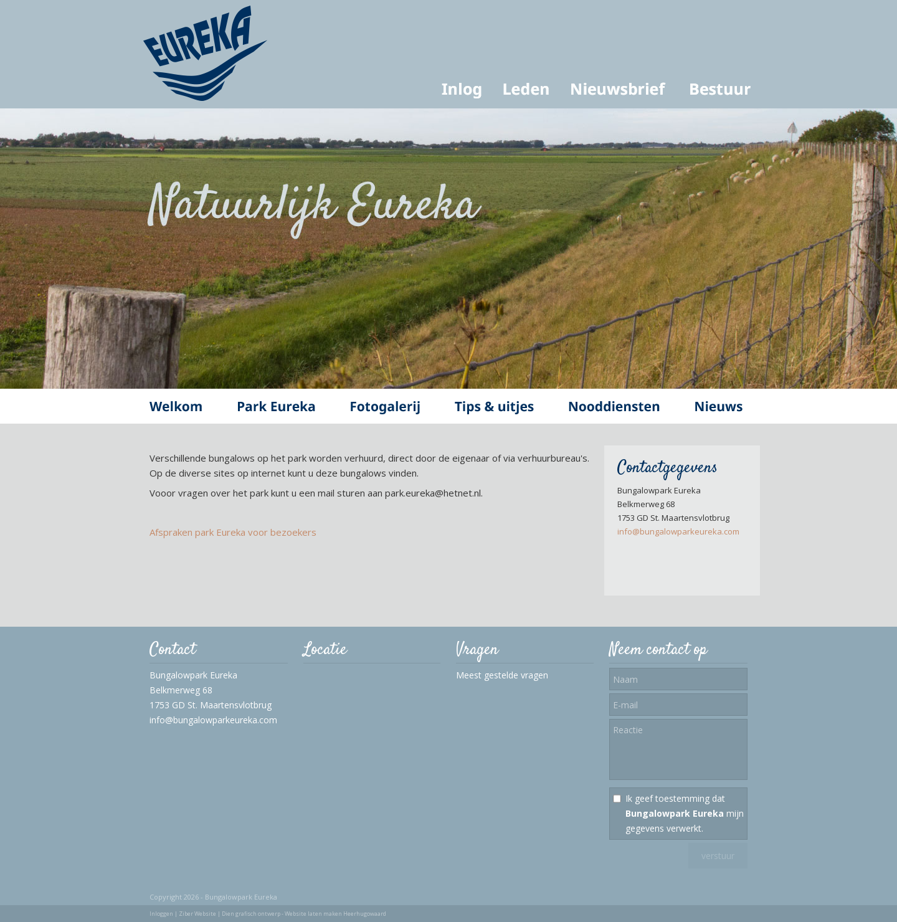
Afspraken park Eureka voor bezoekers (233, 532)
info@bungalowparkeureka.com (678, 531)
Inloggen (161, 914)
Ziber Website (197, 914)
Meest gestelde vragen (502, 675)
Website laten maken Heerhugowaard (335, 914)
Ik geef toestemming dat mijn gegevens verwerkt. (684, 813)
